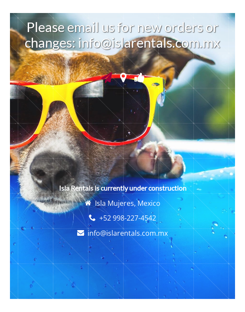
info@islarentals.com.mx (128, 233)
